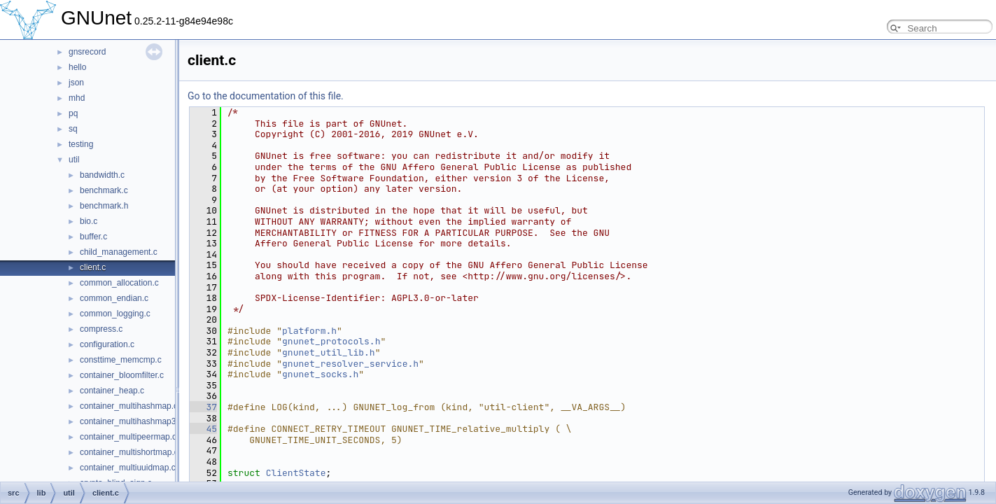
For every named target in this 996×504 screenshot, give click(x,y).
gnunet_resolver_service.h (350, 364)
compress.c (101, 329)
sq (73, 129)
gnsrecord (87, 52)
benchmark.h (104, 206)
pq (73, 113)
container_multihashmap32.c (133, 421)
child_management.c (118, 252)
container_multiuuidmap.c (128, 467)
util (74, 159)
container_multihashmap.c (129, 406)
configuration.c (107, 344)
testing (81, 144)
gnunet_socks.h (320, 374)
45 (203, 429)
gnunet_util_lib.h (328, 352)
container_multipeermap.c (128, 437)
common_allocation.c (119, 283)
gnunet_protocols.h (331, 341)
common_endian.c (114, 298)
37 (203, 407)
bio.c (88, 221)
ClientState (296, 473)
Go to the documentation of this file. (266, 96)
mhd (77, 98)
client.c (93, 267)
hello (77, 67)
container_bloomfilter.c (122, 375)
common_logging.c (115, 313)
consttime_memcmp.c (121, 360)
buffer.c (93, 236)
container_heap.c (112, 391)
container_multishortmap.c (129, 452)
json (76, 83)
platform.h (309, 331)
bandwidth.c (102, 175)
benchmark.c (104, 190)
